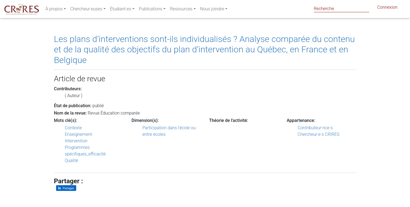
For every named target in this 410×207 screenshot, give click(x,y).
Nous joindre (212, 10)
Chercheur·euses (86, 10)
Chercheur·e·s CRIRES (318, 134)
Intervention (76, 140)
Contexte (73, 127)
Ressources (181, 10)
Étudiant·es (120, 10)
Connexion (387, 8)
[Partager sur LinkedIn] (66, 188)
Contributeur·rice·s (315, 127)
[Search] (341, 8)
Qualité (71, 160)
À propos (54, 10)
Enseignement (78, 134)
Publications (150, 10)
